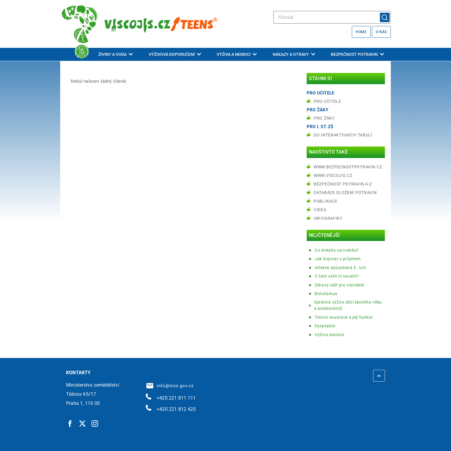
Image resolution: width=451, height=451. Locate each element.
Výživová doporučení (175, 54)
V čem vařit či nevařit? (337, 276)
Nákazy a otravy (294, 54)
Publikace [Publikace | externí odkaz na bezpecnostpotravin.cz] (325, 201)
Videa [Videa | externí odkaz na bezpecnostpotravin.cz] (320, 209)
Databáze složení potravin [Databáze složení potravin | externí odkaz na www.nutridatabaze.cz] (345, 192)
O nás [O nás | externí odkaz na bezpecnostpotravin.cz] (381, 32)
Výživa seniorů (329, 334)
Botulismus (326, 293)
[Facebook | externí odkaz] (70, 423)
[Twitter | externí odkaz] (83, 423)
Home (361, 32)
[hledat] (332, 17)
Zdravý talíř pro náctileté (339, 285)
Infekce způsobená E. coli (340, 267)
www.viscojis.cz (333, 175)
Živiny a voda (115, 54)
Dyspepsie (325, 325)
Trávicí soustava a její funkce (344, 317)
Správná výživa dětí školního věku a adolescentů (348, 305)
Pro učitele (327, 101)
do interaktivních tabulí (343, 135)
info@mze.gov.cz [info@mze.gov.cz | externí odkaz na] (170, 385)
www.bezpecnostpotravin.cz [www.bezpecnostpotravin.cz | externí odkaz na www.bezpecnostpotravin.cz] (348, 167)
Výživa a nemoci (237, 54)
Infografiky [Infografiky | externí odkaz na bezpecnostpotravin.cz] (328, 218)
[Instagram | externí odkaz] (95, 423)
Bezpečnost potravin (357, 54)
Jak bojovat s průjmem (338, 258)
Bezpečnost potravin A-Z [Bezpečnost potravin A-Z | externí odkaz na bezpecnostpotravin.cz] (343, 184)
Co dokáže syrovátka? (337, 250)
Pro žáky (324, 118)
